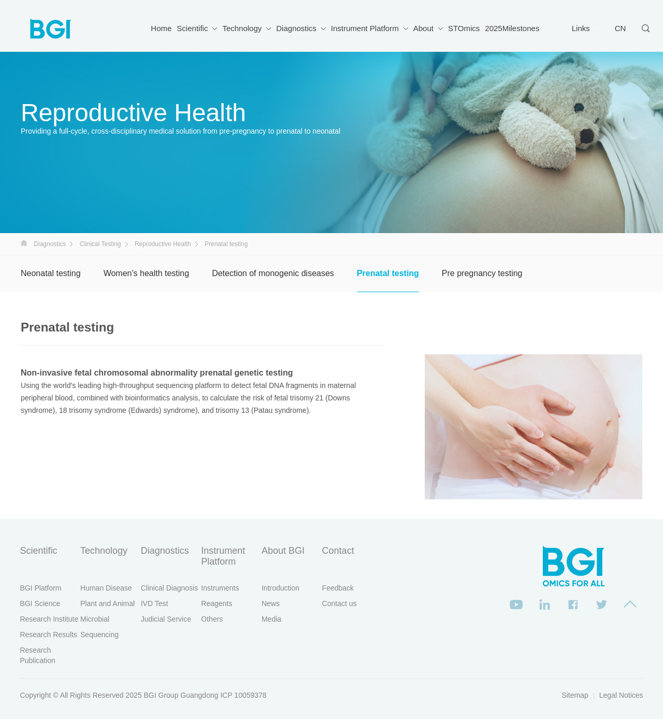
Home (161, 28)
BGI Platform (40, 588)
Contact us (339, 603)
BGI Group (161, 695)
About (423, 28)
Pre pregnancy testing (482, 273)
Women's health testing (147, 273)
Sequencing (99, 634)
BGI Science (40, 603)
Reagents (216, 603)
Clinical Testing (100, 244)
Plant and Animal (107, 603)
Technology (242, 28)
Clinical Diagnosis (169, 588)
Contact (338, 550)
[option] (533, 426)
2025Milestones (512, 28)
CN (620, 28)
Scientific (192, 28)
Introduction (280, 588)
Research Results (48, 634)
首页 (24, 243)
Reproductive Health (163, 244)
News (271, 603)
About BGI (283, 550)
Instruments (220, 588)
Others (212, 619)
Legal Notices (621, 695)
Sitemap (574, 695)
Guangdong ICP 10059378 (223, 695)
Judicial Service (166, 619)
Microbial (94, 619)
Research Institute (49, 619)
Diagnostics (296, 28)
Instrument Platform (365, 28)
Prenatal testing (388, 273)
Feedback (338, 588)
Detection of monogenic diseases (273, 273)
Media (271, 619)
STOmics (464, 28)
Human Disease (106, 588)
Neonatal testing (51, 273)
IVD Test (154, 603)
